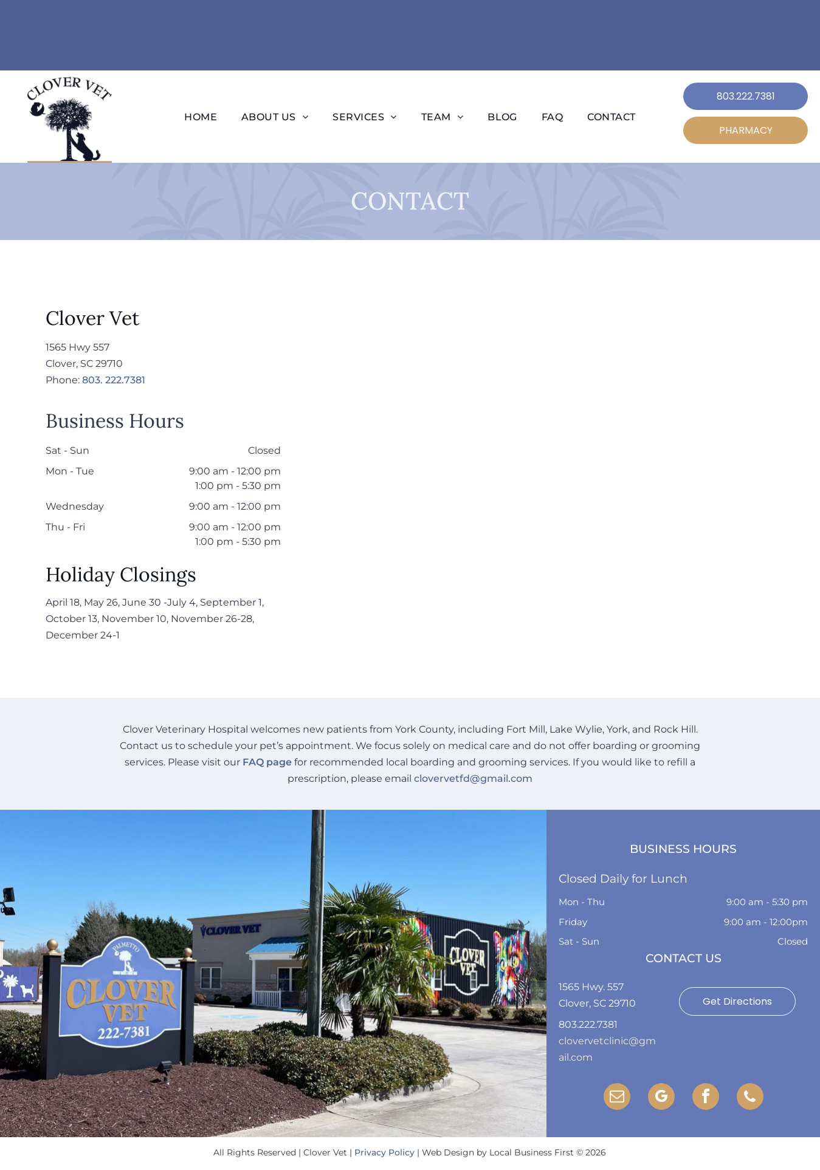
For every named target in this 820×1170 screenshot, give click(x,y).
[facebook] (705, 1098)
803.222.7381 (588, 1024)
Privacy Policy (384, 1152)
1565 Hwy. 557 (591, 987)
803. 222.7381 (113, 380)
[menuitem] (200, 117)
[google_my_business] (661, 1098)
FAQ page (267, 762)
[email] (617, 1098)
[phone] (750, 1098)
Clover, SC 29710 (597, 1003)
